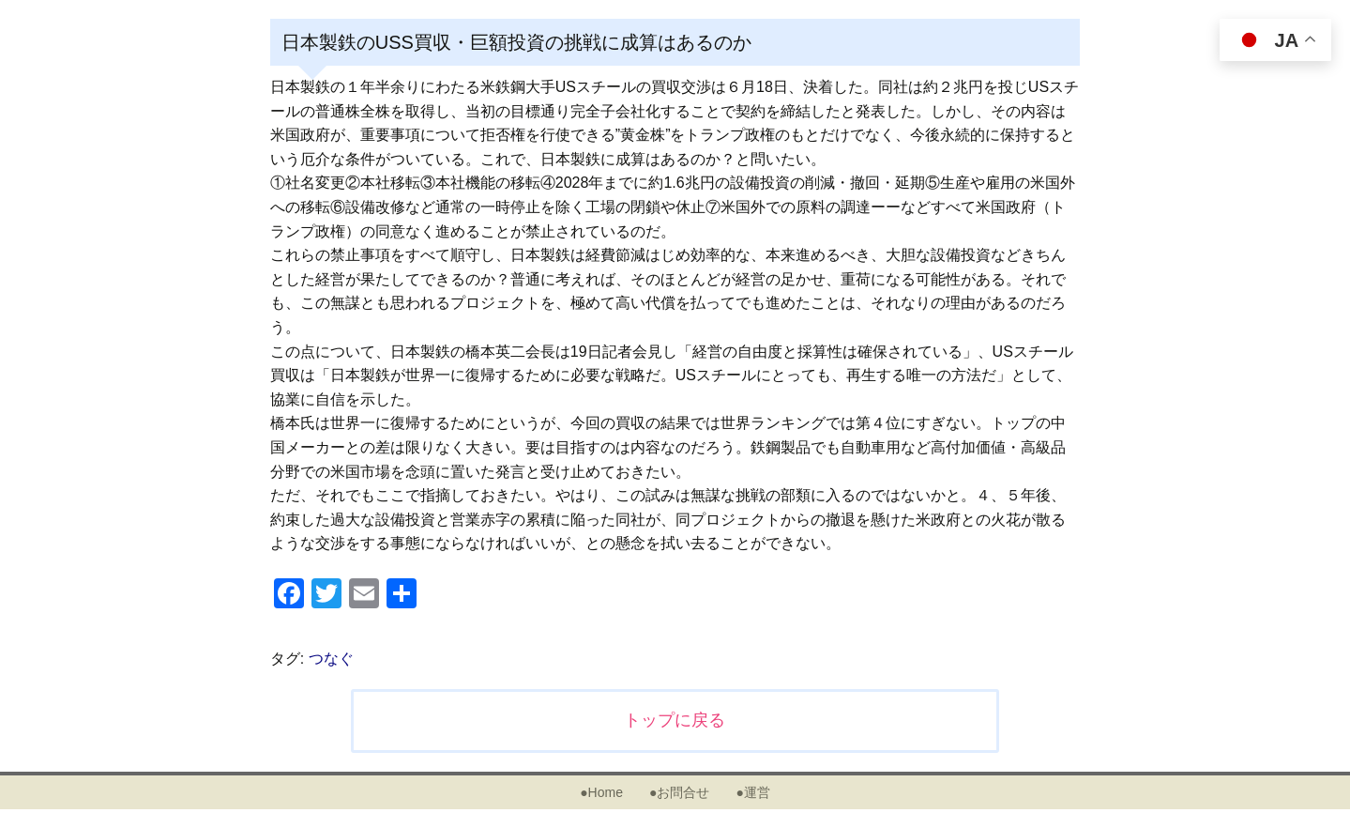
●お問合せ (679, 792)
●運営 (752, 792)
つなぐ (331, 659)
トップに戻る (674, 720)
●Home (601, 792)
